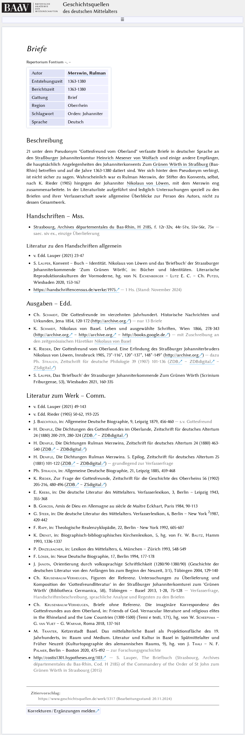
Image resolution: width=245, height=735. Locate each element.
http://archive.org (109, 320)
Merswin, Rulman (87, 73)
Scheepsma (205, 617)
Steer (44, 513)
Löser (43, 556)
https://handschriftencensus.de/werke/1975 (74, 289)
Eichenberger (151, 275)
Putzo (212, 275)
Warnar (73, 623)
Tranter (49, 631)
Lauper (44, 263)
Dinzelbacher (50, 549)
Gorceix (46, 506)
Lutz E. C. (180, 275)
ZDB (173, 361)
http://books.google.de (143, 334)
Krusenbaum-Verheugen (65, 577)
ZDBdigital (200, 361)
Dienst (45, 535)
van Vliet (47, 623)
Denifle (46, 429)
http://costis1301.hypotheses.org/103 (67, 657)
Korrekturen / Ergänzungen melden (61, 711)
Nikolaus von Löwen (148, 183)
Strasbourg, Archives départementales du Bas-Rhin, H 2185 (92, 227)
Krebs (44, 492)
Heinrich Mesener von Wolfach (127, 157)
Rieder (45, 348)
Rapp (42, 527)
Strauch (49, 361)
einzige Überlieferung (78, 233)
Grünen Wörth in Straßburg (180, 164)
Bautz (197, 535)
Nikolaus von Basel (112, 341)
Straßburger (46, 157)
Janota (44, 564)
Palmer (40, 650)
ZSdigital (42, 367)
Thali (197, 643)
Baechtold (47, 421)
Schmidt (50, 314)
